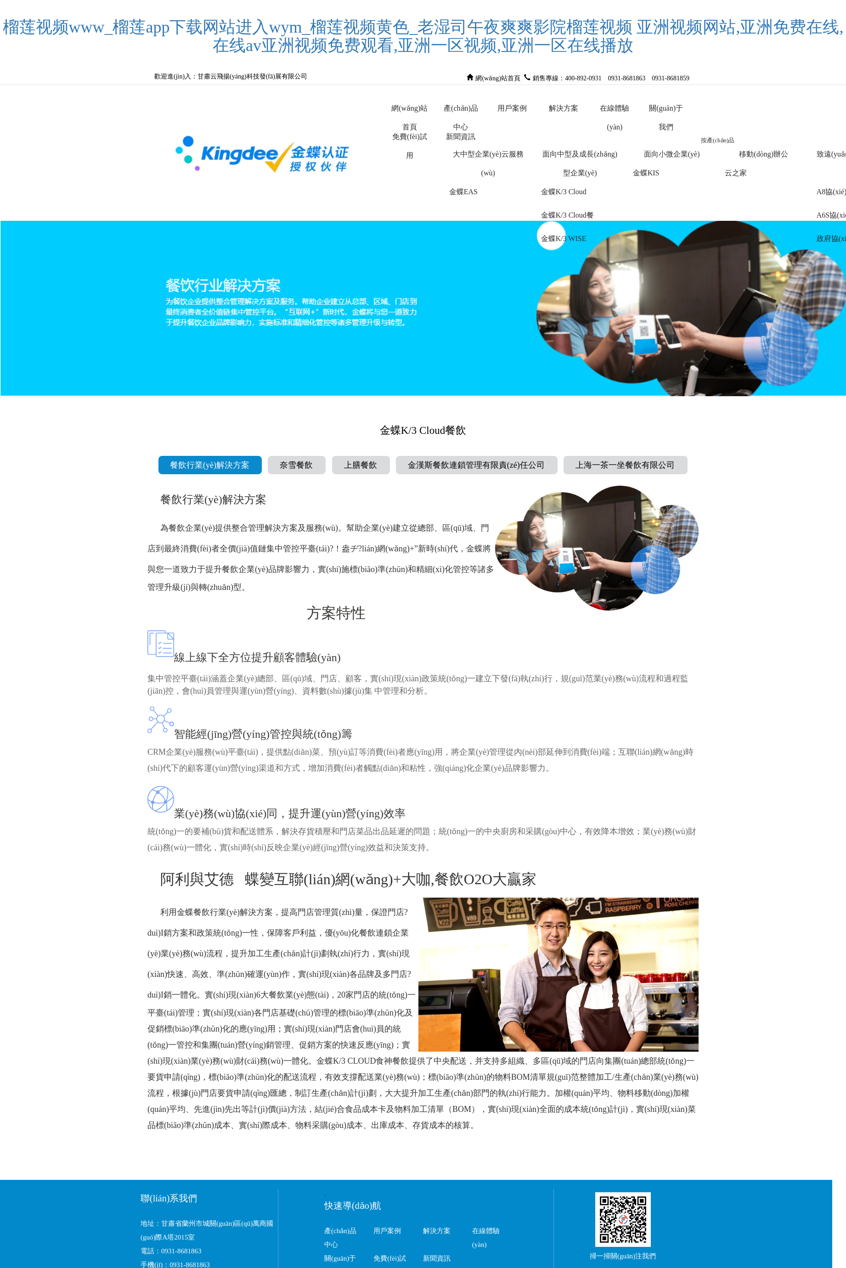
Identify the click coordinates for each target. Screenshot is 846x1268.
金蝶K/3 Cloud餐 (567, 215)
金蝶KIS (646, 173)
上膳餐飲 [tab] (360, 465)
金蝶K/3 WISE (564, 238)
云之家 (736, 173)
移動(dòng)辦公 (763, 154)
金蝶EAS (463, 192)
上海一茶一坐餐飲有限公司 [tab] (625, 465)
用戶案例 (512, 108)
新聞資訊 (460, 136)
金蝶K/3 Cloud (564, 192)
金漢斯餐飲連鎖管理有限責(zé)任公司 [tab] (476, 465)
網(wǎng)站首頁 (497, 77)
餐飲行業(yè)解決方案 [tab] (209, 465)
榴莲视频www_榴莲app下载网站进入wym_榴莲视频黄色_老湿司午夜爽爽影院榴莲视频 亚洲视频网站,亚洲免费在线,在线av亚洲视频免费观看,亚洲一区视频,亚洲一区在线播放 (423, 36)
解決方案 (563, 108)
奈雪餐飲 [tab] (296, 465)
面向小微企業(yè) (672, 154)
